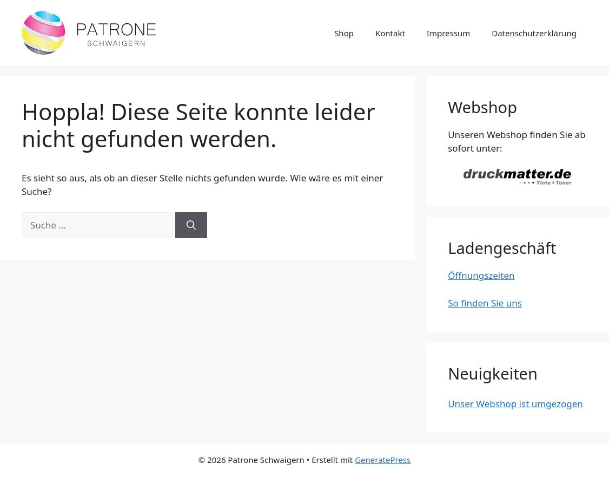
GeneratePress (383, 459)
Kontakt (390, 33)
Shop (344, 33)
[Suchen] (191, 225)
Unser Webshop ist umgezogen (515, 403)
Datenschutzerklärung (534, 33)
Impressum (448, 33)
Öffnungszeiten (481, 275)
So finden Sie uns (485, 303)
